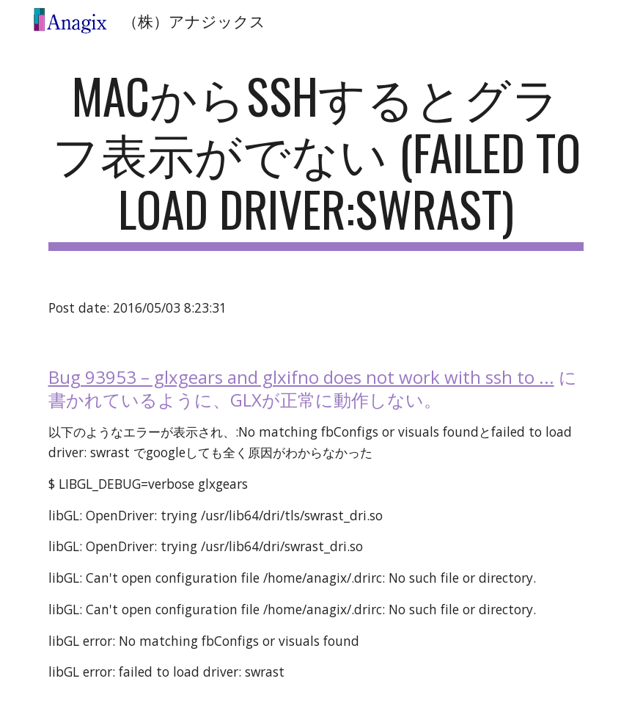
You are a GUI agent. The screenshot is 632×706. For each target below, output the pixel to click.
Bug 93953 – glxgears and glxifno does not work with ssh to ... (301, 377)
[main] (316, 159)
